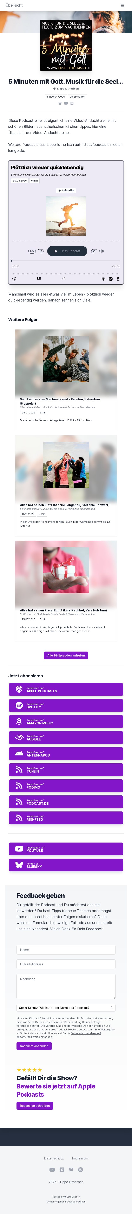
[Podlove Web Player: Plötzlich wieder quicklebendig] (66, 233)
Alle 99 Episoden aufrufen (66, 655)
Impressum (80, 1158)
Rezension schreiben (35, 1105)
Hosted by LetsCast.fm (66, 1196)
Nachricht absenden (34, 1046)
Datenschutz (54, 1158)
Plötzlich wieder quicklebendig (47, 167)
